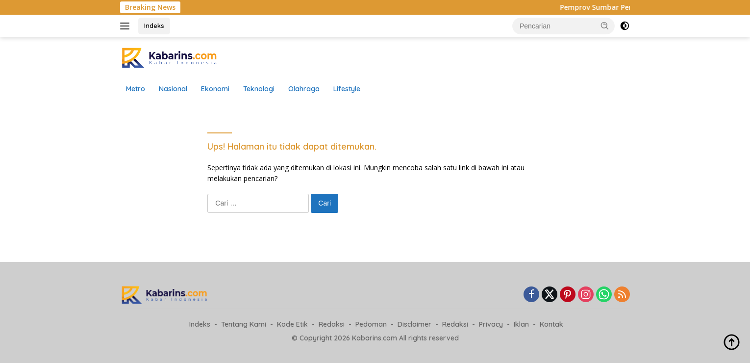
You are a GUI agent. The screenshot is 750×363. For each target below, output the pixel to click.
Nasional (173, 88)
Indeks (154, 25)
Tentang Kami (243, 324)
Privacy (491, 324)
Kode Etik (292, 324)
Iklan (521, 324)
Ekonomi (215, 88)
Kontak (551, 324)
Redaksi (332, 324)
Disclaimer (414, 324)
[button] (605, 25)
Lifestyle (346, 88)
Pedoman (371, 324)
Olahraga (304, 88)
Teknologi (259, 88)
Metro (135, 88)
